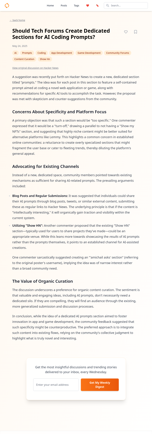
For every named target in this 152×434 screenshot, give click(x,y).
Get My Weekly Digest (100, 385)
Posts (64, 5)
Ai (15, 52)
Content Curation (24, 59)
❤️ (87, 5)
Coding (42, 52)
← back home (17, 20)
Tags (76, 5)
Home (50, 5)
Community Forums (117, 52)
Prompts (27, 52)
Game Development (89, 52)
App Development (61, 52)
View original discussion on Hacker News (35, 68)
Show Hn (45, 59)
